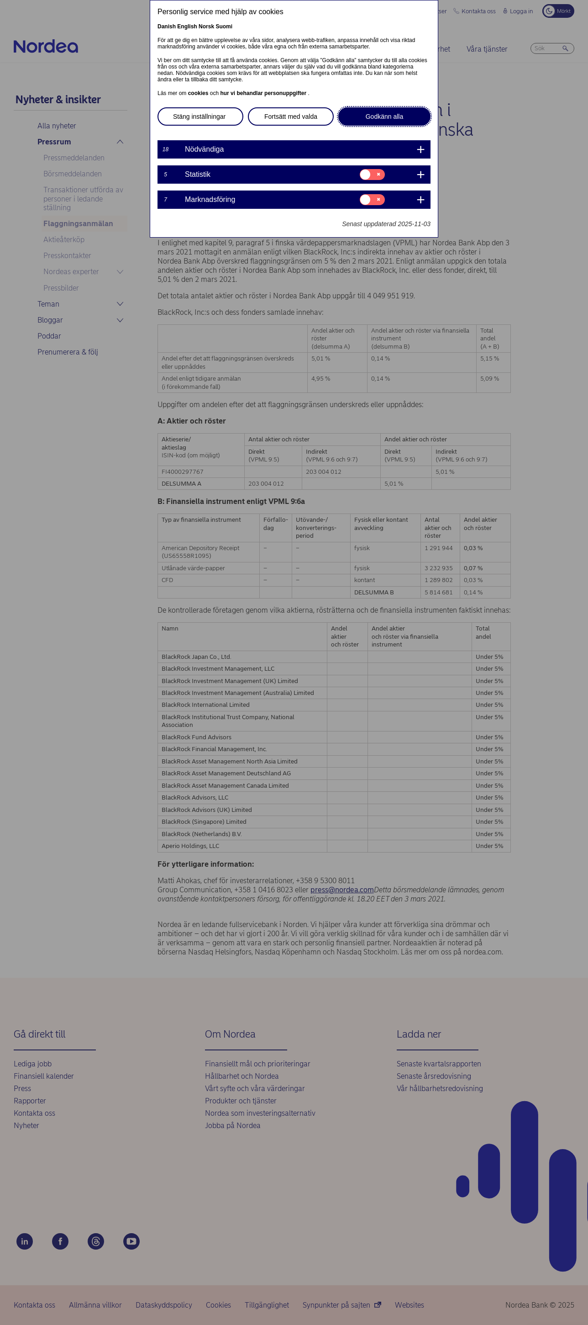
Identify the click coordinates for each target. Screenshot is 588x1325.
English (187, 26)
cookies (199, 93)
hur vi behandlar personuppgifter (264, 93)
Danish (167, 26)
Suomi (223, 26)
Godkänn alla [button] (385, 116)
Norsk (206, 26)
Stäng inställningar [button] (199, 116)
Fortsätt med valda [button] (290, 116)
